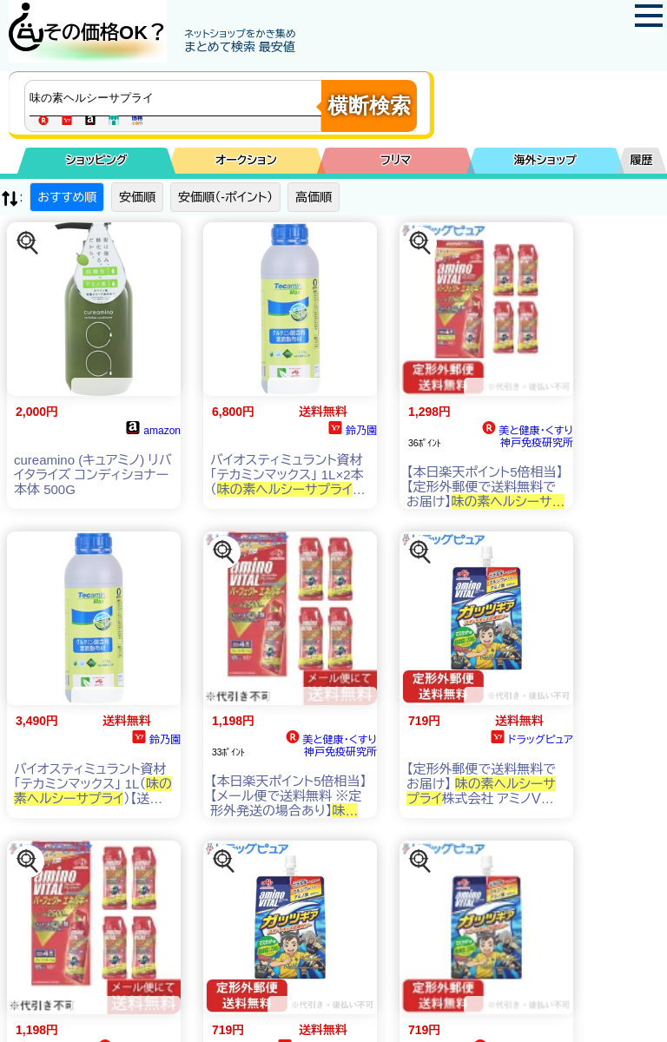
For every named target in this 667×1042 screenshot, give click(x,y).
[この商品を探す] (27, 243)
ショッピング (97, 160)
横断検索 (369, 105)
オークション (246, 160)
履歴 (642, 160)
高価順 (313, 197)
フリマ (395, 160)
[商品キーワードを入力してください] (177, 98)
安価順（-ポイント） (225, 197)
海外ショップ (545, 160)
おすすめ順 (66, 197)
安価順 (137, 197)
